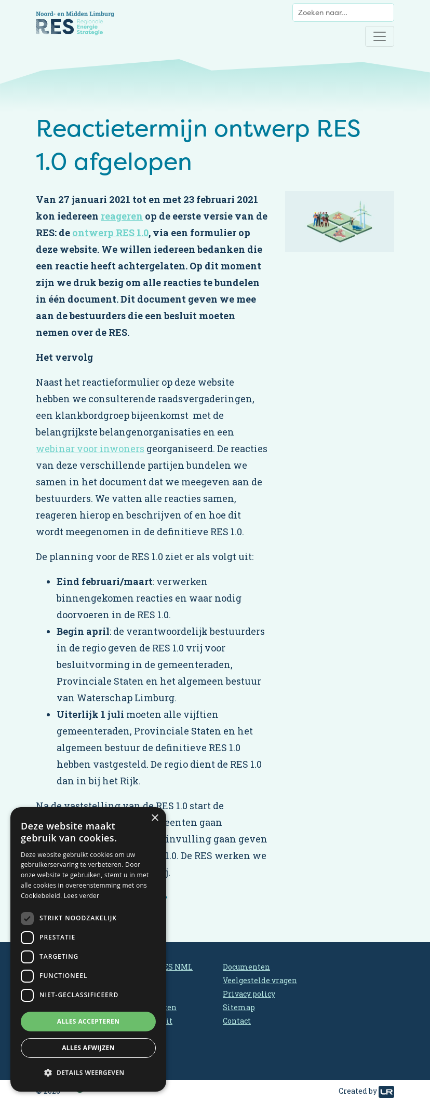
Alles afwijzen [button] (88, 1047)
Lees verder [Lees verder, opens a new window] (82, 895)
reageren (122, 216)
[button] (88, 1073)
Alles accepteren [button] (88, 1021)
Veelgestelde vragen (260, 980)
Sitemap (239, 1007)
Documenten (246, 967)
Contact (237, 1021)
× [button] (154, 818)
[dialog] (88, 949)
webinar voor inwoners (90, 448)
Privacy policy (249, 994)
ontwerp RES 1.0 (110, 232)
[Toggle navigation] (379, 36)
